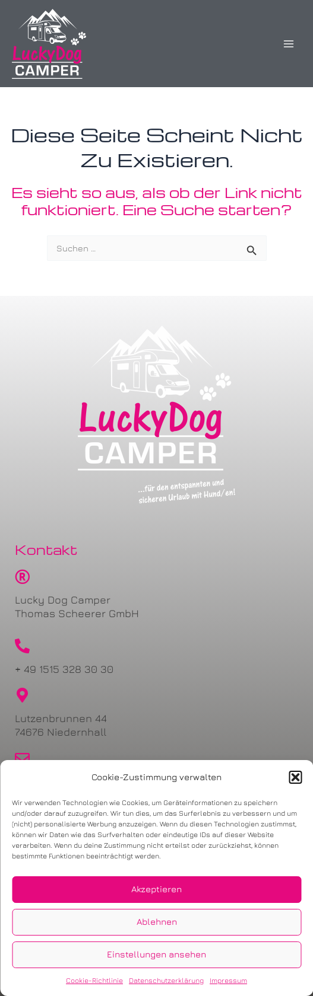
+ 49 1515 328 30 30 (64, 669)
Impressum (228, 980)
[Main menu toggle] (288, 43)
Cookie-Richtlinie (94, 980)
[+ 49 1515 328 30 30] (22, 646)
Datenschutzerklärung (166, 980)
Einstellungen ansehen (156, 954)
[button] (295, 777)
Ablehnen (157, 922)
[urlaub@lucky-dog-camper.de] (22, 758)
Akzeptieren (156, 889)
